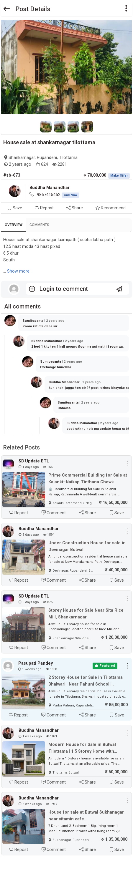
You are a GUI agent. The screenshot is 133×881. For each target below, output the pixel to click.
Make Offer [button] (119, 175)
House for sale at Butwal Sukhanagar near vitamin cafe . (86, 816)
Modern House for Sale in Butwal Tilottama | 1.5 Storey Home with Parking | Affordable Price (82, 748)
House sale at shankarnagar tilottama (49, 142)
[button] (126, 8)
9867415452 (58, 194)
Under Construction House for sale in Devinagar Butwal (87, 546)
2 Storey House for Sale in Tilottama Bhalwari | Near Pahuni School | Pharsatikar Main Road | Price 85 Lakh (87, 681)
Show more (18, 271)
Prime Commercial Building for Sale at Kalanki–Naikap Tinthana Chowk (87, 479)
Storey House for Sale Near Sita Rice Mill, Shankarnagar (86, 614)
